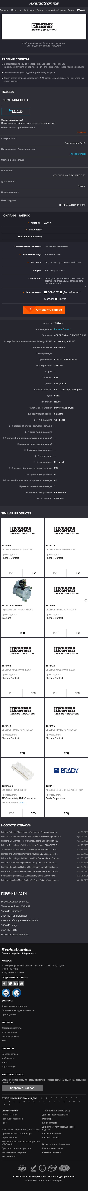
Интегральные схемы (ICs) (56, 1110)
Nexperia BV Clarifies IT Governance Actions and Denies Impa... (29, 841)
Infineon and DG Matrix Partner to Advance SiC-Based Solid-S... (29, 854)
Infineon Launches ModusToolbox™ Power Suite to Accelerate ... (30, 880)
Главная (4, 10)
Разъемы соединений (12, 1118)
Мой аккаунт (8, 1058)
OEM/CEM (53, 292)
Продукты (16, 10)
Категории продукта (12, 1028)
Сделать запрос (10, 1054)
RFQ (33, 572)
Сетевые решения (51, 1152)
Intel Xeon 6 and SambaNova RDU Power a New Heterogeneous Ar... (32, 836)
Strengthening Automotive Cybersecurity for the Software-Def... (29, 876)
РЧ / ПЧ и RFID (9, 1114)
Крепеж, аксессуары (52, 1148)
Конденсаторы (49, 1123)
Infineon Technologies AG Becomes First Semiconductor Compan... (31, 858)
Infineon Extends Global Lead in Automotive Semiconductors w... (30, 832)
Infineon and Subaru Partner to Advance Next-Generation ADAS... (30, 871)
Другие (62, 299)
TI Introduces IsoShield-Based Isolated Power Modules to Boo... (29, 849)
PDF (11, 572)
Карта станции (9, 1066)
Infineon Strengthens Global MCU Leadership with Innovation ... (29, 867)
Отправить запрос (22, 1088)
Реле (4, 1123)
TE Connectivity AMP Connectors (19, 798)
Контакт (6, 1062)
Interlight (6, 618)
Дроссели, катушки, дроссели (16, 1148)
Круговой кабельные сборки (60, 10)
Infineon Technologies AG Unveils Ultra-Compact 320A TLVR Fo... (30, 845)
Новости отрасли (10, 1036)
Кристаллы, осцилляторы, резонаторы (21, 1129)
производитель (9, 1032)
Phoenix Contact (77, 154)
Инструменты (8, 1156)
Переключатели (10, 1137)
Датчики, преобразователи (55, 1114)
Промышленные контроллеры (17, 1133)
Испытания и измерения (14, 1152)
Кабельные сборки (33, 10)
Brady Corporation (55, 798)
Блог (4, 1040)
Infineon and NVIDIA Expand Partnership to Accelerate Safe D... (29, 863)
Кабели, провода (50, 1137)
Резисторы (47, 1118)
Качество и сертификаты (14, 1006)
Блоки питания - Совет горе (56, 1144)
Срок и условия (9, 1014)
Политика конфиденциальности (18, 1010)
